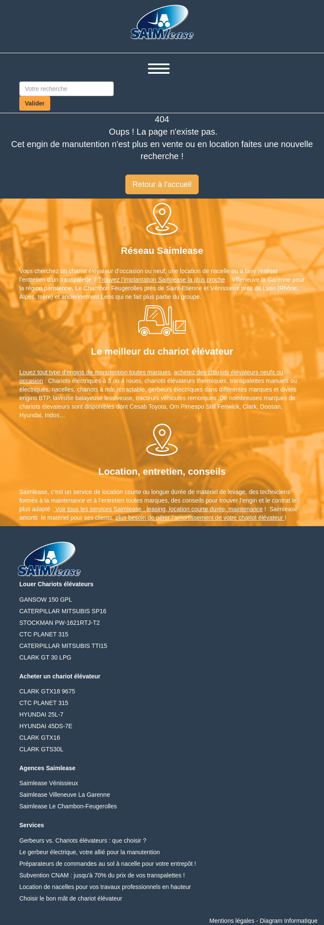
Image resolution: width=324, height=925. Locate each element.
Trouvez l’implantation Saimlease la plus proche (161, 279)
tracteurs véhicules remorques (176, 398)
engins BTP (34, 398)
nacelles (62, 389)
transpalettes (247, 380)
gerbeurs (160, 389)
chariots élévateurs (170, 380)
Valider (35, 103)
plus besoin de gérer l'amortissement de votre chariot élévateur (200, 517)
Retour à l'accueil (162, 184)
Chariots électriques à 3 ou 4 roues (94, 380)
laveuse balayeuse (78, 398)
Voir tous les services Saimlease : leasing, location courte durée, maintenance (158, 509)
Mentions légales (231, 920)
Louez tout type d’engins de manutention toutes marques (95, 372)
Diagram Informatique (289, 920)
